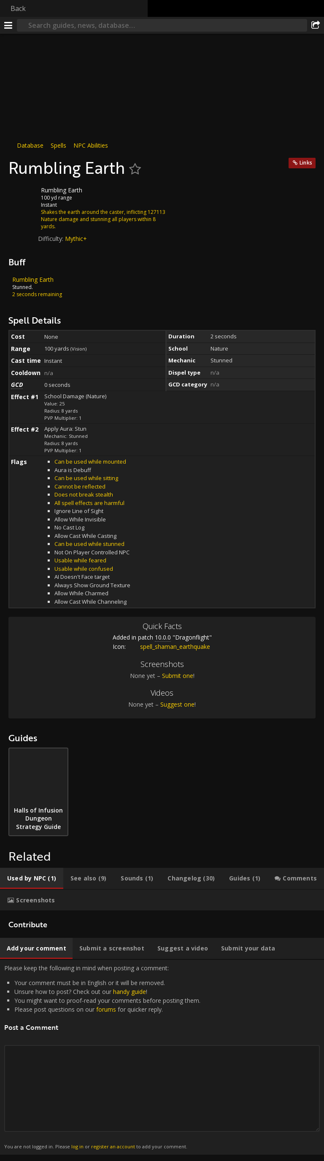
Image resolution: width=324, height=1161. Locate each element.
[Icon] (23, 197)
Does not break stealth (83, 494)
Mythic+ (76, 239)
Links (306, 162)
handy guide (129, 992)
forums (106, 1009)
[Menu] (8, 25)
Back (18, 8)
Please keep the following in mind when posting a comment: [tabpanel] (162, 1057)
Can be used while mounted (90, 461)
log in (77, 1146)
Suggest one (177, 704)
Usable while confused (83, 568)
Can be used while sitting (86, 478)
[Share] (315, 25)
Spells (58, 145)
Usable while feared (80, 560)
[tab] (31, 878)
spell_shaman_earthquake (168, 647)
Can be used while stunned (89, 544)
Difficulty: (51, 239)
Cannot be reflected (79, 486)
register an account (113, 1146)
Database (30, 145)
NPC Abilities (90, 145)
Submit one (177, 676)
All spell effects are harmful (89, 503)
